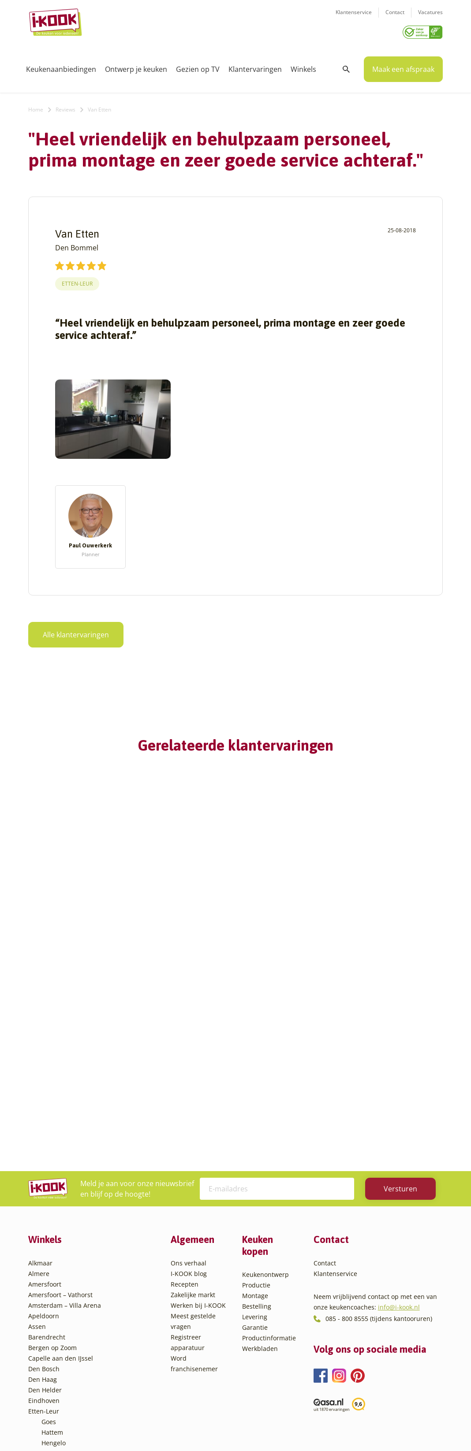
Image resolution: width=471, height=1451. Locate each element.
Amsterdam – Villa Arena (64, 1131)
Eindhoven (44, 1226)
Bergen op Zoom (52, 1173)
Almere (38, 1099)
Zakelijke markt (193, 1120)
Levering (254, 1142)
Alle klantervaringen (76, 631)
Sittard (51, 1321)
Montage (255, 1121)
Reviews (65, 106)
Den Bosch (44, 1194)
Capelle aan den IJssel (60, 1183)
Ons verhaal (188, 1088)
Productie (256, 1110)
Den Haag (42, 1205)
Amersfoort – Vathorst (60, 1120)
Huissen (53, 1279)
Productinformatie (269, 1163)
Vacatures (430, 18)
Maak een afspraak (403, 66)
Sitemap (306, 1426)
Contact (394, 18)
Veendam (55, 1353)
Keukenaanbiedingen (61, 66)
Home (35, 106)
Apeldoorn (43, 1141)
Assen (37, 1152)
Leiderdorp (57, 1289)
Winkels (303, 66)
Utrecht (52, 1342)
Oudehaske (58, 1310)
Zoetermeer (58, 1384)
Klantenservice (354, 18)
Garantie (255, 1153)
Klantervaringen (255, 66)
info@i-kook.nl (399, 1132)
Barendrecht (46, 1162)
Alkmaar (40, 1088)
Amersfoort (44, 1109)
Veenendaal (58, 1363)
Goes (48, 1247)
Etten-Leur (77, 280)
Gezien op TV (198, 66)
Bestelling (256, 1131)
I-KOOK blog (189, 1099)
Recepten (184, 1109)
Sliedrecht (56, 1332)
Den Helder (45, 1215)
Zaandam (55, 1374)
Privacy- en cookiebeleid (251, 1426)
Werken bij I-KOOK (198, 1131)
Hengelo (53, 1268)
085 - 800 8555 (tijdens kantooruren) (378, 1144)
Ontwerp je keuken (136, 66)
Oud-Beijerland (64, 1300)
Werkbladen (260, 1174)
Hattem (52, 1258)
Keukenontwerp (265, 1100)
